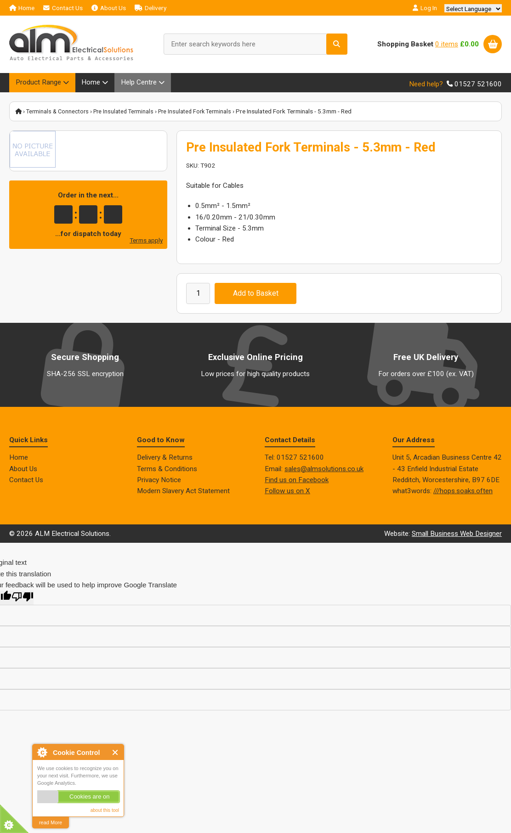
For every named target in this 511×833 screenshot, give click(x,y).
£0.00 (469, 44)
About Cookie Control (42, 752)
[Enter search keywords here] (255, 44)
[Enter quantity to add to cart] (198, 295)
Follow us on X (287, 494)
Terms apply (146, 243)
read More (50, 822)
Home (21, 7)
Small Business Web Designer (457, 536)
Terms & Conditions (167, 471)
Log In (425, 7)
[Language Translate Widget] (473, 8)
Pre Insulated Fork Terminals (203, 114)
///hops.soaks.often (463, 494)
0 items (446, 44)
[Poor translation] (22, 600)
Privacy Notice (159, 482)
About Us (108, 7)
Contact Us (63, 7)
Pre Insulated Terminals (128, 114)
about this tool (105, 810)
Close (116, 752)
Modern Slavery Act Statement (183, 494)
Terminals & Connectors (59, 114)
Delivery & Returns (165, 460)
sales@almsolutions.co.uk (323, 471)
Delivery (150, 7)
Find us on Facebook (297, 482)
